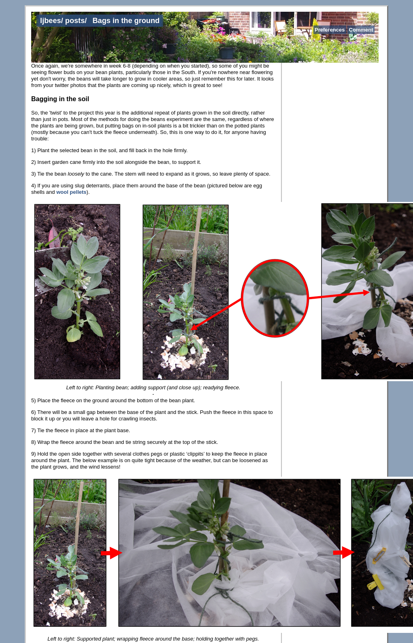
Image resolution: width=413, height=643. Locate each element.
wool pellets (71, 192)
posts (75, 21)
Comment (361, 30)
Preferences (330, 30)
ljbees (50, 21)
